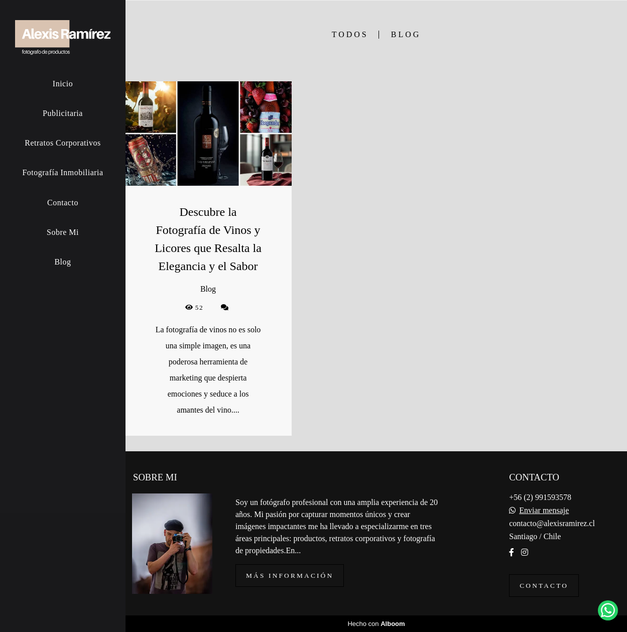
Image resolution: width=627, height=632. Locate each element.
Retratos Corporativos (62, 143)
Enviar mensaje (544, 511)
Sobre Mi (63, 232)
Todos (350, 35)
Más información (289, 575)
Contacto (62, 202)
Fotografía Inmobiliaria (62, 172)
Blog (62, 262)
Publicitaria (63, 113)
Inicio (63, 83)
